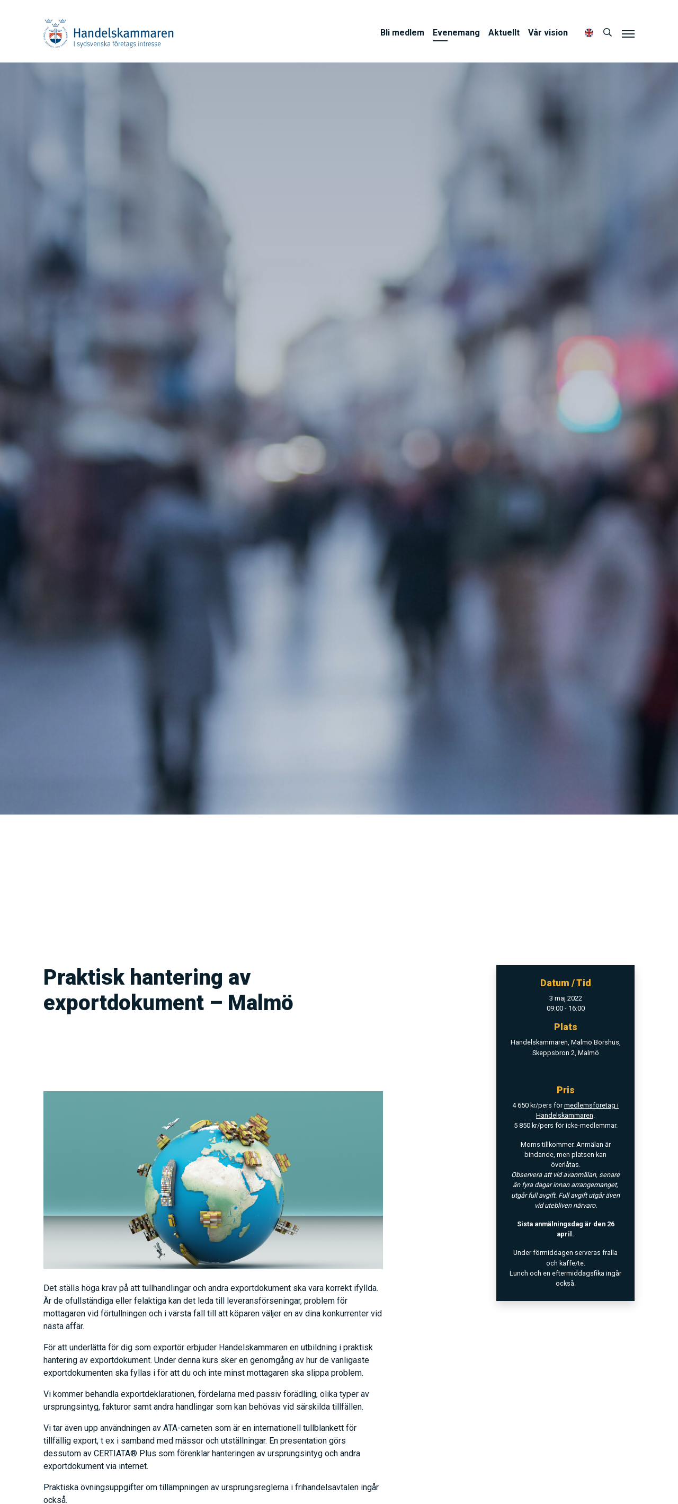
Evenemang (456, 33)
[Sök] (607, 32)
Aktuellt (504, 33)
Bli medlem (402, 33)
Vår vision (548, 33)
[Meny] (628, 33)
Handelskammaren (108, 33)
